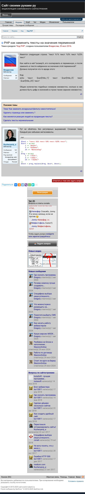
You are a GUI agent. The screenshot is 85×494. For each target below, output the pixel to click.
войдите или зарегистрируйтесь (41, 235)
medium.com (39, 464)
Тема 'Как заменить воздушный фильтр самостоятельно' (29, 109)
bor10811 (38, 389)
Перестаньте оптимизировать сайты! (45, 425)
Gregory (37, 277)
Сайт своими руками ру (19, 5)
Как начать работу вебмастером (42, 324)
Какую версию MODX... (44, 334)
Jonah (36, 440)
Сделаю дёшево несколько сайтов (42, 404)
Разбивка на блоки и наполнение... (43, 343)
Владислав (54, 46)
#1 (81, 94)
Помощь (63, 477)
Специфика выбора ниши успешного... (43, 295)
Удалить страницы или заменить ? (19, 113)
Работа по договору (43, 352)
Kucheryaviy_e (40, 429)
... (37, 25)
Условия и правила (76, 481)
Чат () (32, 201)
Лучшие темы (7, 25)
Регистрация (42, 192)
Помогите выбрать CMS (45, 315)
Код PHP (21, 46)
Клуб (28, 22)
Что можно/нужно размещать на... (42, 305)
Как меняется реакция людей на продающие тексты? (28, 116)
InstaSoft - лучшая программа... (42, 377)
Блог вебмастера (42, 387)
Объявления (54, 22)
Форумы (18, 22)
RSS (83, 477)
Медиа (42, 22)
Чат (34, 22)
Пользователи (68, 22)
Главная (8, 22)
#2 (81, 171)
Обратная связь (52, 477)
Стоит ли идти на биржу (45, 361)
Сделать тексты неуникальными (18, 120)
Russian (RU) (6, 477)
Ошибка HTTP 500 (42, 456)
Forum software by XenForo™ (22, 489)
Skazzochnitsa (40, 347)
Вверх (78, 477)
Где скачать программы (45, 275)
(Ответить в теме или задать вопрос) (68, 181)
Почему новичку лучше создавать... (44, 284)
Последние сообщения (25, 25)
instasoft (38, 381)
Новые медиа (35, 251)
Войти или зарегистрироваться (71, 19)
